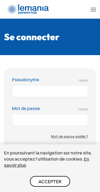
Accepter (50, 181)
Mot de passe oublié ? (69, 136)
